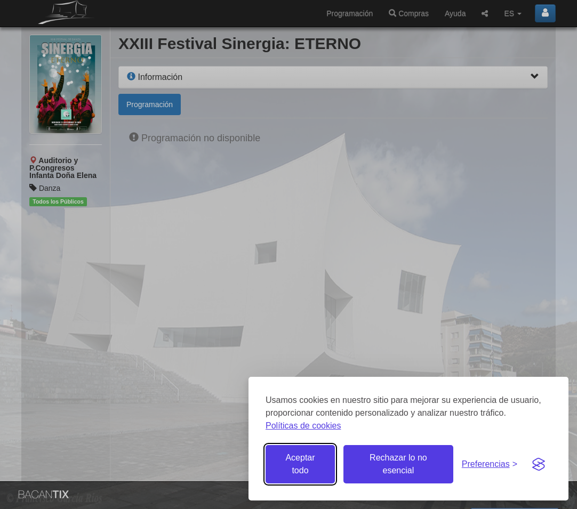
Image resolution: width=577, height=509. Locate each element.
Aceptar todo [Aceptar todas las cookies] (300, 464)
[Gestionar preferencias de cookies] (489, 464)
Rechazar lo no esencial (398, 464)
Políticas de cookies (303, 425)
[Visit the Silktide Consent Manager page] (538, 464)
